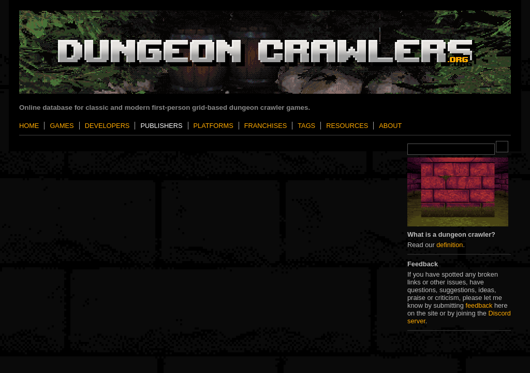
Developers (107, 126)
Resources (347, 126)
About (390, 126)
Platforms (213, 126)
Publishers (161, 126)
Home (29, 126)
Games (61, 126)
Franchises (265, 126)
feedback (478, 305)
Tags (306, 126)
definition (449, 245)
